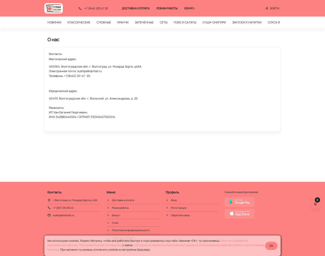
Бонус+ (189, 8)
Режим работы (166, 8)
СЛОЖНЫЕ (104, 22)
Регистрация (179, 208)
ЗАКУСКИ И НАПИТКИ (247, 22)
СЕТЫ (163, 22)
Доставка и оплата (135, 8)
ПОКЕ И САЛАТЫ (185, 22)
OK (271, 246)
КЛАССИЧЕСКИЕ (79, 22)
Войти (272, 8)
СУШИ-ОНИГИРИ (214, 22)
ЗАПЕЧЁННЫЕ (144, 22)
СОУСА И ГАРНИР (279, 22)
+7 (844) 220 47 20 (96, 8)
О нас (115, 222)
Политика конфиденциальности (131, 230)
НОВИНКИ (54, 22)
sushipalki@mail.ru (63, 215)
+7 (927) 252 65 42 (63, 208)
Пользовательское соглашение (100, 245)
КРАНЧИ (123, 22)
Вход (174, 200)
